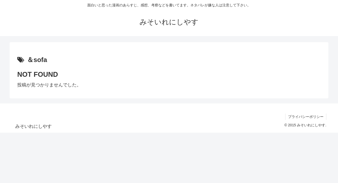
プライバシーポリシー (306, 117)
